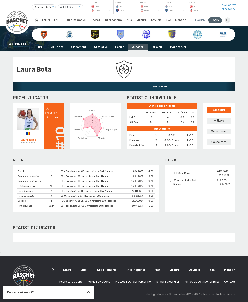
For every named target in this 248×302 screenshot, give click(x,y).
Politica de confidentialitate (202, 281)
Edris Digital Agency (156, 294)
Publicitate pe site (71, 281)
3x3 (168, 20)
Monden (180, 20)
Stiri (39, 47)
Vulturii (142, 20)
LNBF (57, 20)
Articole (219, 120)
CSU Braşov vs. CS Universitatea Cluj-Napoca (85, 176)
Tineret (95, 20)
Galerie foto (219, 142)
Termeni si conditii (167, 281)
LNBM (46, 20)
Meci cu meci (219, 131)
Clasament (78, 47)
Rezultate (57, 47)
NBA (129, 20)
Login (215, 20)
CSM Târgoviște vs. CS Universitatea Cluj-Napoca (87, 205)
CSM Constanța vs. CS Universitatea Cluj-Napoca (87, 171)
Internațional (113, 20)
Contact (229, 281)
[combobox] (44, 7)
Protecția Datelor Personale (133, 281)
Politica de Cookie (98, 281)
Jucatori (138, 47)
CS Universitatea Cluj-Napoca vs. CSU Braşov (85, 196)
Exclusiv (200, 20)
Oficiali (157, 47)
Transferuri (177, 47)
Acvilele (156, 20)
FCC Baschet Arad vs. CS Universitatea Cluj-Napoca (88, 200)
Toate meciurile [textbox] (43, 7)
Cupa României (75, 20)
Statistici (101, 47)
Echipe (119, 47)
